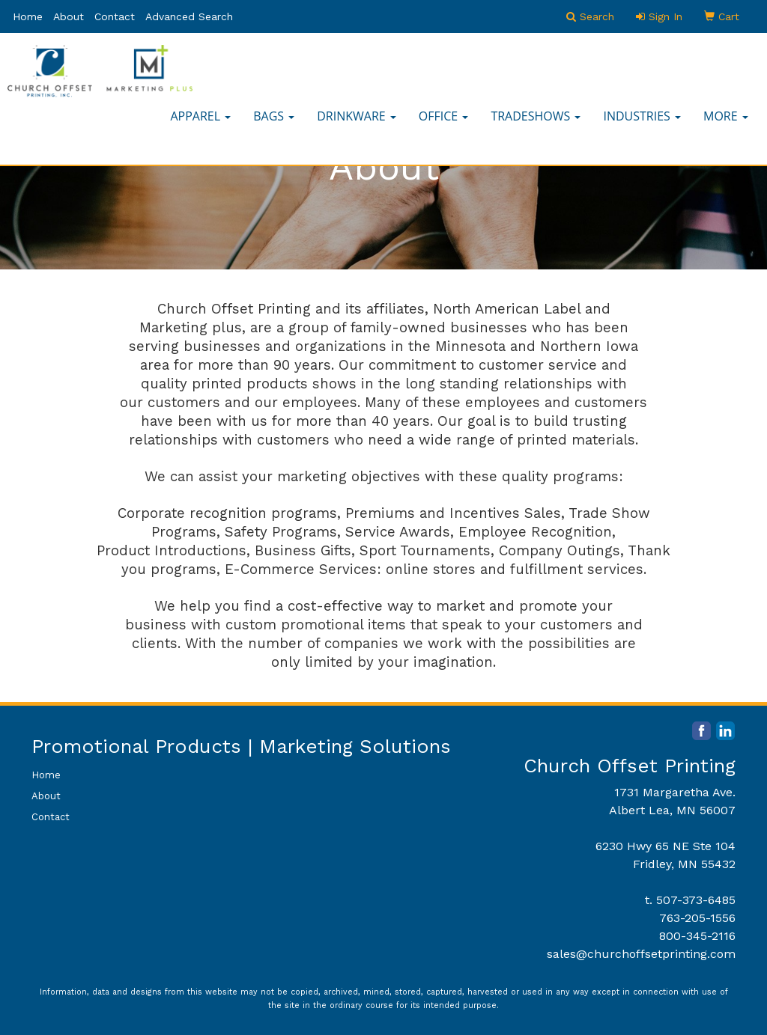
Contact (114, 16)
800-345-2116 (697, 936)
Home (28, 16)
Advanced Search (189, 16)
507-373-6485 (696, 900)
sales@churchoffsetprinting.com (641, 954)
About (68, 16)
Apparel (200, 116)
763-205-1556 (697, 918)
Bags (273, 116)
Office (444, 116)
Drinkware (356, 116)
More (725, 116)
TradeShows (535, 116)
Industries (642, 116)
